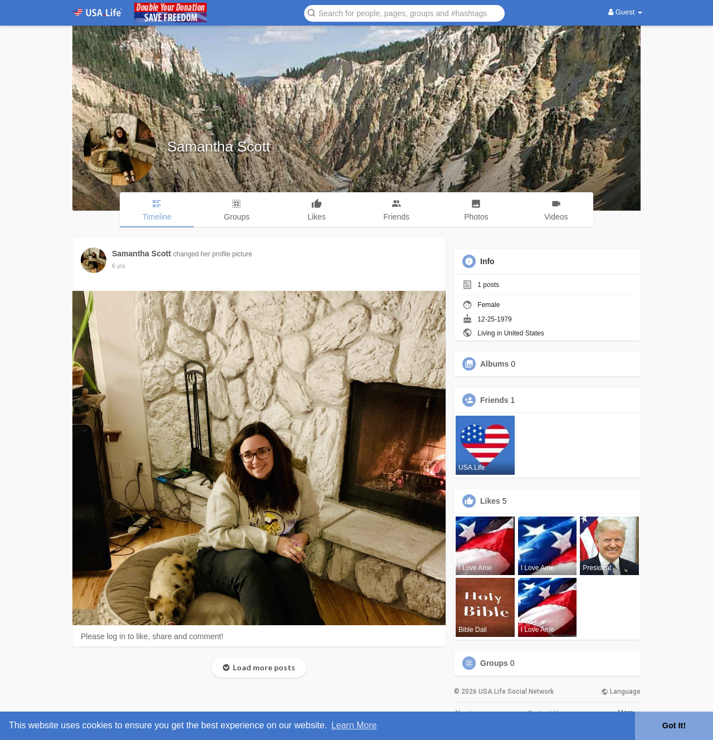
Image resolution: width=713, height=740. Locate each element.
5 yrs (118, 265)
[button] (404, 12)
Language (621, 691)
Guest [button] (625, 12)
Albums (494, 363)
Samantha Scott (218, 146)
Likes (490, 500)
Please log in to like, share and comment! (152, 636)
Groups (494, 663)
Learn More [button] (354, 725)
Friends (494, 400)
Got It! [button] (674, 725)
